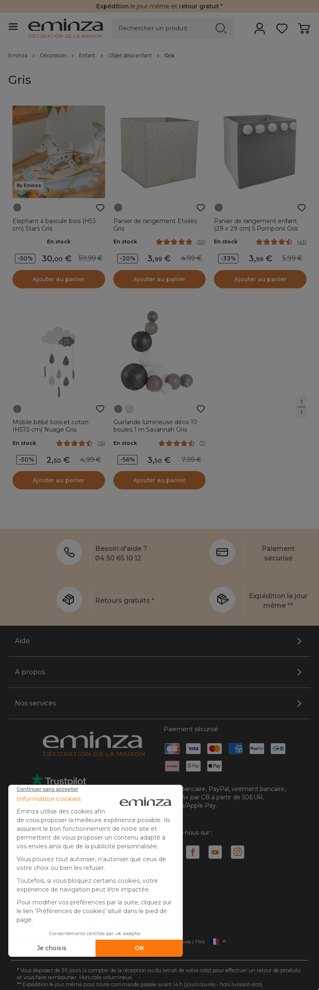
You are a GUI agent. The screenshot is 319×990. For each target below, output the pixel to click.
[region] (159, 55)
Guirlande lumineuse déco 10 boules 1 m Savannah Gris (155, 425)
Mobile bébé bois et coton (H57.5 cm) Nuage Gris (50, 425)
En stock (59, 241)
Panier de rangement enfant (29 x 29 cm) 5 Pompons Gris (256, 224)
